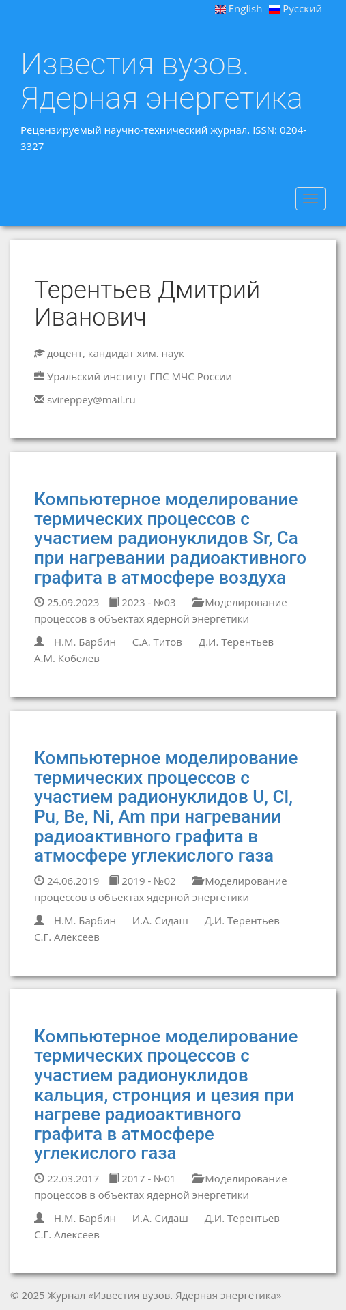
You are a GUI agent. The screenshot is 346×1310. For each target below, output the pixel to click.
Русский (295, 8)
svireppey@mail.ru (91, 399)
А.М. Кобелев (67, 658)
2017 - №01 (142, 1178)
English (239, 8)
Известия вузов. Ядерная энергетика (161, 81)
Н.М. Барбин (85, 642)
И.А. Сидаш (160, 920)
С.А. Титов (157, 642)
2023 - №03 (142, 602)
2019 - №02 (142, 880)
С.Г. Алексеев (67, 936)
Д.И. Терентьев (236, 642)
